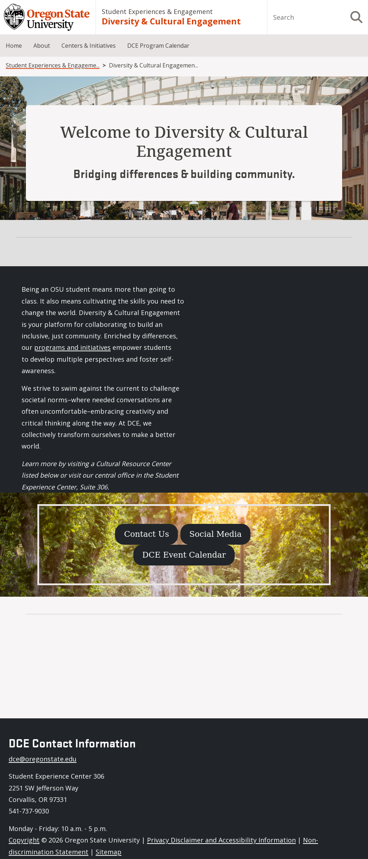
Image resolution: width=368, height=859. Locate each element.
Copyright (24, 840)
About (41, 46)
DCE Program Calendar (158, 46)
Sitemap (108, 852)
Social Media (215, 534)
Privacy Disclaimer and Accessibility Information (221, 840)
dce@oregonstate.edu (43, 759)
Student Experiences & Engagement (157, 11)
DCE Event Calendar (184, 554)
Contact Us (146, 534)
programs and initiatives (72, 347)
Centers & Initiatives (88, 46)
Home (14, 46)
